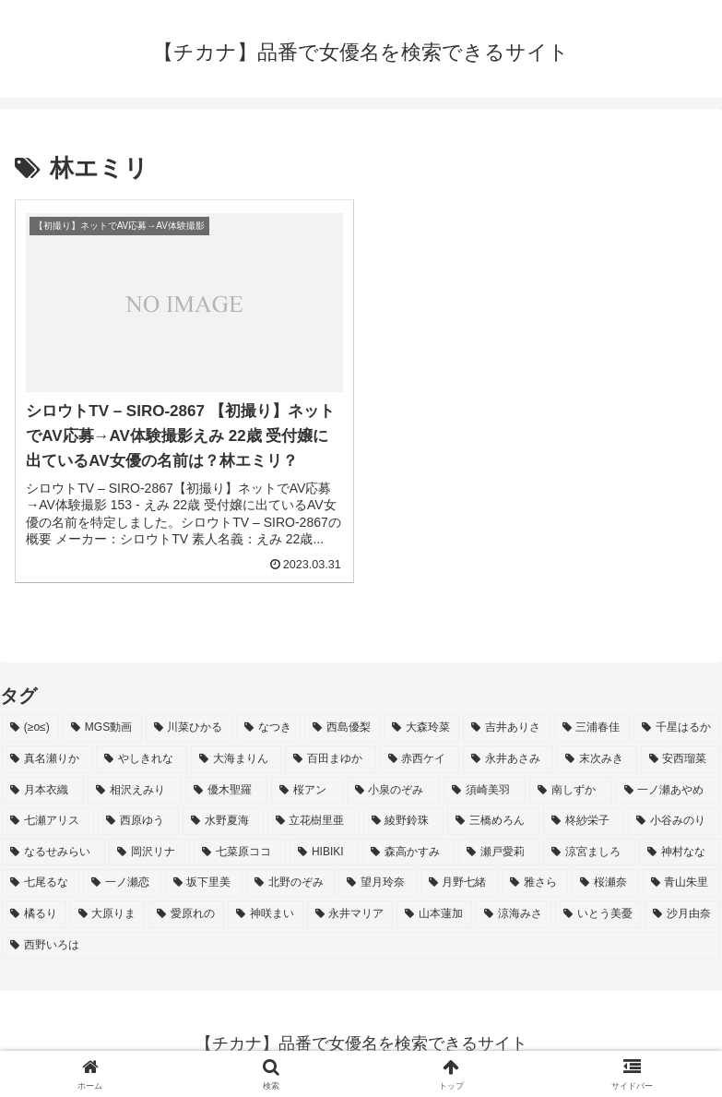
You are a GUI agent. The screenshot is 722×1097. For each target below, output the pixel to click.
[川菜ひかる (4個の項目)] (189, 728)
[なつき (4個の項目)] (268, 728)
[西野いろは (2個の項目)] (361, 946)
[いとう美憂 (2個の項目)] (598, 914)
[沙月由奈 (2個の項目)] (682, 914)
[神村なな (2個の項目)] (679, 852)
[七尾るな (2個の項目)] (40, 883)
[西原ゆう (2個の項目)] (138, 821)
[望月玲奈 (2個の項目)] (377, 883)
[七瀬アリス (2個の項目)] (48, 821)
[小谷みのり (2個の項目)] (674, 821)
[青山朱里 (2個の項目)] (681, 883)
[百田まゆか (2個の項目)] (330, 759)
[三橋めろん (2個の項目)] (493, 821)
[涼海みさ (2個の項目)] (513, 914)
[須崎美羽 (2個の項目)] (485, 791)
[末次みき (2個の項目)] (596, 759)
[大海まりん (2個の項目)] (236, 759)
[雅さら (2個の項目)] (535, 883)
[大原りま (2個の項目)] (108, 914)
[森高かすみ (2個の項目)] (408, 852)
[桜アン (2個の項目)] (306, 791)
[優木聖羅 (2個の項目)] (226, 791)
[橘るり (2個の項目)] (34, 914)
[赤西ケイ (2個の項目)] (419, 759)
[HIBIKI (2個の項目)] (324, 852)
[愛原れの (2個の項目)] (186, 914)
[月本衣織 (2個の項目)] (43, 791)
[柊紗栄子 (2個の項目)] (583, 821)
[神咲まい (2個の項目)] (265, 914)
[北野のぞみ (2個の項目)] (290, 883)
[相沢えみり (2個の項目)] (134, 791)
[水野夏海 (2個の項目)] (223, 821)
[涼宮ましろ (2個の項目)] (589, 852)
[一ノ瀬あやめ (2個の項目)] (668, 791)
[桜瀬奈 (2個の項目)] (605, 883)
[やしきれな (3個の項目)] (141, 759)
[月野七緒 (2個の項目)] (459, 883)
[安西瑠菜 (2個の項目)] (680, 759)
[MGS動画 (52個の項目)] (102, 728)
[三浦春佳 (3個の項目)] (592, 728)
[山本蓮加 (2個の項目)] (434, 914)
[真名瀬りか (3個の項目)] (47, 759)
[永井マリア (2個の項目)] (350, 914)
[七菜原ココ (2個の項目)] (240, 852)
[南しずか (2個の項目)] (570, 791)
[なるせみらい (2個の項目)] (53, 852)
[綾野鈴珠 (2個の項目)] (403, 821)
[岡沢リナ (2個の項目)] (149, 852)
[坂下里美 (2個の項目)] (204, 883)
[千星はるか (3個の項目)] (676, 728)
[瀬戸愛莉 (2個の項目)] (498, 852)
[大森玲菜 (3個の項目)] (421, 728)
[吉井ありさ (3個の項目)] (506, 728)
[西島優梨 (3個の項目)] (342, 728)
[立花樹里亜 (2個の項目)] (313, 821)
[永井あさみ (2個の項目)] (508, 759)
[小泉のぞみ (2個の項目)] (393, 791)
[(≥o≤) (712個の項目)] (30, 728)
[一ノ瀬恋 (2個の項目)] (121, 883)
